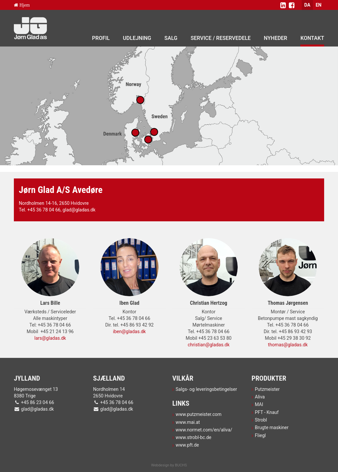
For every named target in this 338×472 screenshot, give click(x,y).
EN (318, 5)
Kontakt (312, 38)
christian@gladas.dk (209, 344)
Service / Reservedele (221, 38)
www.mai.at (188, 422)
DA (307, 5)
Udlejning (137, 38)
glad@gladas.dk (78, 209)
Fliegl (260, 435)
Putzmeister (267, 389)
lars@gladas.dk (50, 338)
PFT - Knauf (267, 412)
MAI (259, 404)
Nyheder (275, 38)
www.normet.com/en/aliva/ (204, 429)
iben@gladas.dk (129, 331)
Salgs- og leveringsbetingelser (206, 389)
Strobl (261, 420)
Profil (101, 38)
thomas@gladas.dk (288, 344)
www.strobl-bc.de (193, 437)
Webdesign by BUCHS (169, 465)
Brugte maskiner (271, 427)
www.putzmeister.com (198, 414)
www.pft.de (187, 445)
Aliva (260, 396)
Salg (171, 38)
